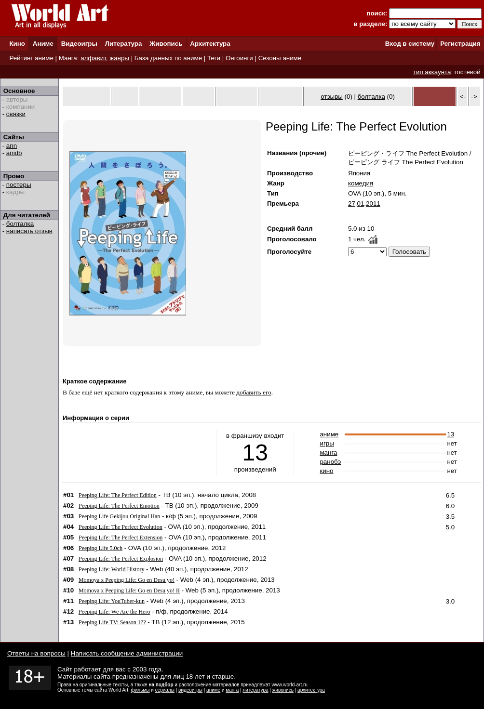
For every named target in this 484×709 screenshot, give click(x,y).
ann (11, 145)
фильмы (140, 690)
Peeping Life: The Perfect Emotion (119, 505)
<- (463, 96)
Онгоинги (239, 58)
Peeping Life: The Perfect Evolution (120, 527)
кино (326, 470)
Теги (213, 58)
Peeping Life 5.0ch (100, 548)
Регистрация (460, 43)
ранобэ (330, 461)
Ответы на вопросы (36, 653)
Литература (123, 43)
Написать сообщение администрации (127, 653)
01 (360, 203)
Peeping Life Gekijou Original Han (119, 516)
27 (351, 203)
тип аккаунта (432, 72)
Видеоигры (79, 43)
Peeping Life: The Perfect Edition (118, 495)
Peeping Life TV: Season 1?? (112, 622)
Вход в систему (409, 43)
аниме (329, 434)
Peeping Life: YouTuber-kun (112, 601)
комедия (360, 183)
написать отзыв (29, 231)
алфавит (93, 58)
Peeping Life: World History (111, 569)
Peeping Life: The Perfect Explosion (121, 558)
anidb (14, 153)
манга (328, 452)
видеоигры (190, 690)
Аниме (43, 43)
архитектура (311, 690)
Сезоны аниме (280, 58)
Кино (17, 43)
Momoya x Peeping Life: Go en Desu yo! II (129, 590)
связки (16, 114)
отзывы (332, 96)
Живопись (165, 43)
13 (450, 434)
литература (255, 690)
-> (474, 96)
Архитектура (210, 43)
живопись (283, 690)
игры (327, 443)
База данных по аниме (168, 58)
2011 (373, 203)
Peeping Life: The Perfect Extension (120, 537)
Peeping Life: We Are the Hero (114, 611)
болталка (20, 223)
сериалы (165, 690)
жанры (119, 58)
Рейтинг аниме (31, 58)
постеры (18, 184)
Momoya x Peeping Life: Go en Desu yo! (127, 580)
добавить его (253, 392)
